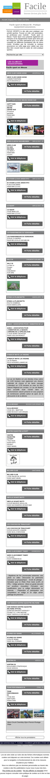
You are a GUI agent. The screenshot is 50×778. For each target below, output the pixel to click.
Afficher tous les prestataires (25, 737)
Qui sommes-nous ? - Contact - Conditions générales (20, 743)
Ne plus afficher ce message (33, 771)
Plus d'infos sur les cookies (12, 771)
